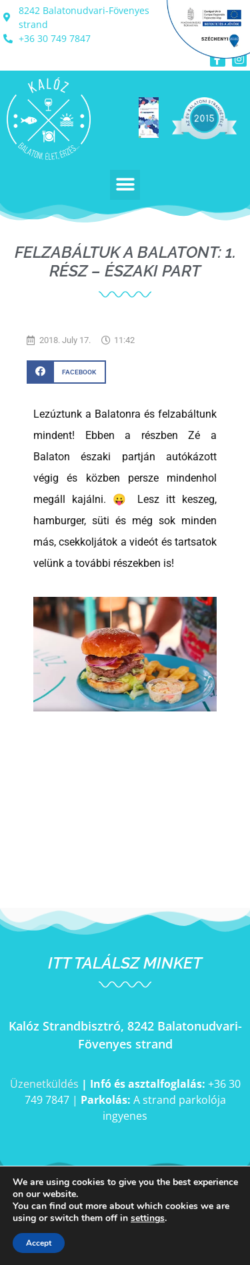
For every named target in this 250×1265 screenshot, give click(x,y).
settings (148, 1218)
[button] (125, 185)
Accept (38, 1243)
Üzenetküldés (44, 1083)
